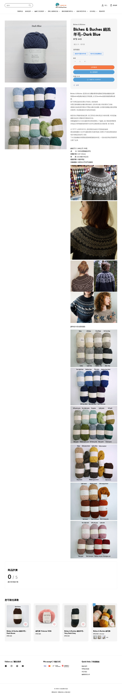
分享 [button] (76, 85)
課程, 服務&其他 (53, 11)
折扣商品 (92, 11)
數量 (74, 58)
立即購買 (94, 67)
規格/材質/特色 (81, 11)
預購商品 (20, 11)
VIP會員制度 (85, 669)
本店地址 (84, 672)
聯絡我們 (84, 666)
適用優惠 (76, 49)
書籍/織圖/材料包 (67, 11)
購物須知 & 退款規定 (64, 692)
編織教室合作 (86, 674)
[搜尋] (30, 5)
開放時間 (102, 11)
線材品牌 (28, 11)
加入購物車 (94, 72)
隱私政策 (54, 692)
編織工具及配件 (39, 11)
